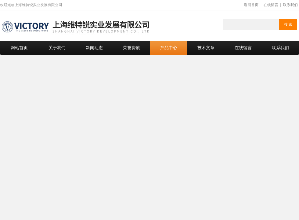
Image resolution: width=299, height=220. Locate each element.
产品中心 (168, 48)
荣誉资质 (131, 48)
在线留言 (271, 5)
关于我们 (57, 48)
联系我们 (290, 5)
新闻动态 (94, 48)
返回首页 (251, 5)
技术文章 (205, 48)
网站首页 (19, 48)
